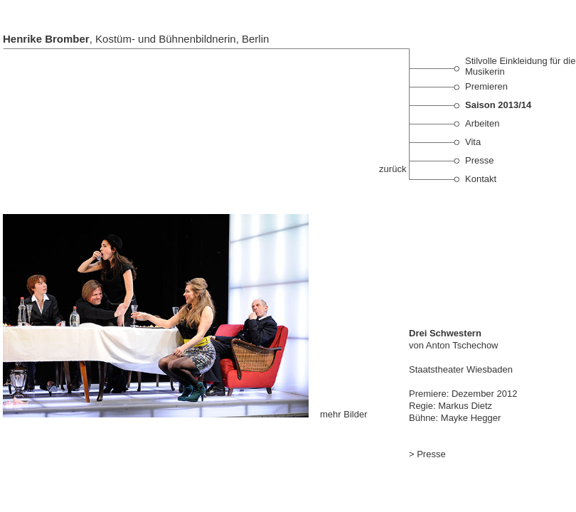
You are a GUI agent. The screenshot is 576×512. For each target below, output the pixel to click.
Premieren (486, 86)
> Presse (427, 454)
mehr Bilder (342, 414)
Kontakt (480, 179)
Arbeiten (482, 123)
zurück (394, 169)
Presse (479, 160)
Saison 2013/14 (498, 105)
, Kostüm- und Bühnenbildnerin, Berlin (136, 39)
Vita (473, 142)
